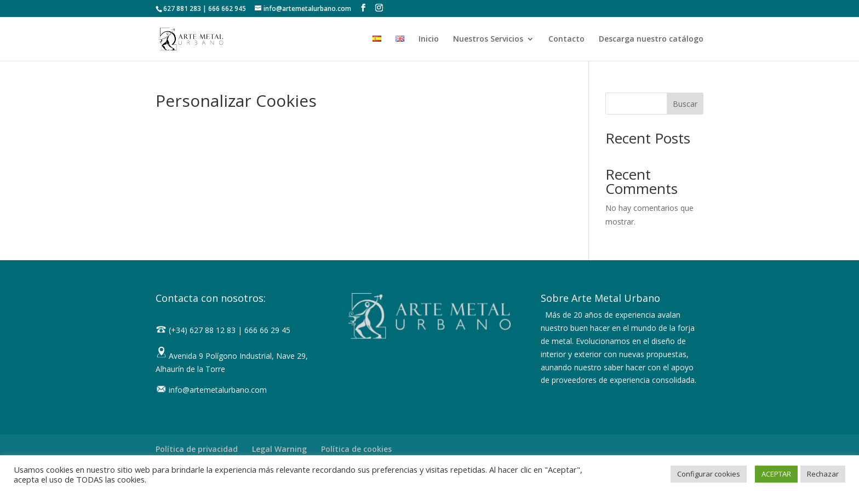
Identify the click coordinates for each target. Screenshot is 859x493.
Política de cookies (356, 449)
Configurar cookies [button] (708, 474)
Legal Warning (279, 449)
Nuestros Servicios (488, 39)
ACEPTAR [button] (776, 474)
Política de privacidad (197, 449)
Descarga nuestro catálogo (651, 39)
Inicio (429, 39)
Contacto (566, 39)
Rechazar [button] (823, 474)
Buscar (685, 104)
